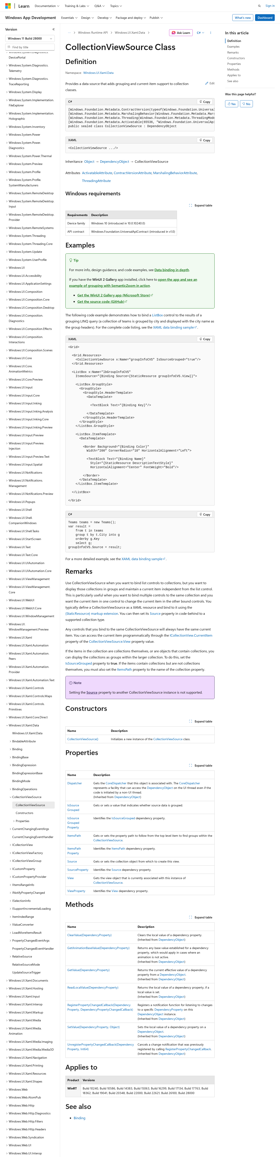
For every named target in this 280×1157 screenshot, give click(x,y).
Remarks (233, 52)
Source (155, 613)
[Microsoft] (8, 6)
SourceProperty (77, 870)
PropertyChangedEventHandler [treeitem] (33, 933)
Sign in (270, 5)
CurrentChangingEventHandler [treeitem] (32, 822)
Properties (234, 64)
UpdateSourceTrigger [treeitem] (26, 957)
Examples (233, 46)
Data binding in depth (171, 269)
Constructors (236, 58)
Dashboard (265, 18)
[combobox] (30, 38)
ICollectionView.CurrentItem (191, 635)
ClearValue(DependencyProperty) (89, 935)
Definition (234, 41)
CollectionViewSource (167, 739)
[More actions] (211, 32)
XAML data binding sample (173, 327)
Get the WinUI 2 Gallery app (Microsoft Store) (113, 295)
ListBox (157, 315)
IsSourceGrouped (78, 663)
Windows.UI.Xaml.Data (130, 32)
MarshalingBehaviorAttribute (175, 172)
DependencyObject (114, 161)
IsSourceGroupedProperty (73, 822)
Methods (233, 69)
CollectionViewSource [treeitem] (30, 790)
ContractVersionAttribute (133, 172)
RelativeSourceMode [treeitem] (26, 949)
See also (232, 81)
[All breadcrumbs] (69, 32)
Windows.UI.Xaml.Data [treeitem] (27, 718)
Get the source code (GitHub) (100, 301)
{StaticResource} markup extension (91, 613)
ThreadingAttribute (96, 180)
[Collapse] (53, 29)
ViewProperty (76, 891)
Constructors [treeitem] (24, 798)
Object (89, 161)
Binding (79, 1117)
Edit (210, 83)
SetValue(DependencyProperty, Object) (93, 1027)
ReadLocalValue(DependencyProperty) (92, 987)
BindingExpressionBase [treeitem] (27, 758)
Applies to (234, 75)
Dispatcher (74, 783)
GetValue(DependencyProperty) (88, 970)
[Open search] (259, 6)
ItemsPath (124, 669)
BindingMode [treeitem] (21, 766)
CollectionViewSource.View (110, 641)
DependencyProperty (168, 1009)
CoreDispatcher (116, 783)
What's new (243, 18)
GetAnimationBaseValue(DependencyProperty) (98, 948)
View (70, 878)
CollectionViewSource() (82, 739)
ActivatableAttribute (97, 172)
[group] (140, 118)
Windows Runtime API (93, 32)
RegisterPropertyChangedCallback (188, 1049)
